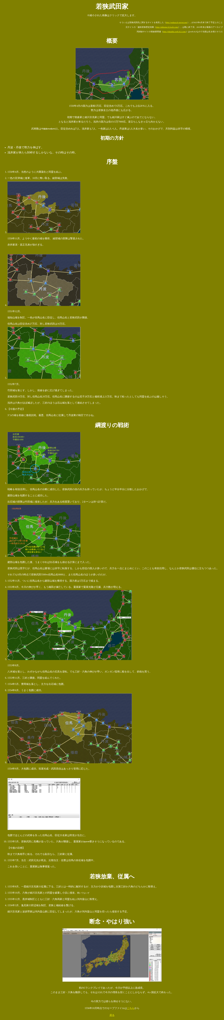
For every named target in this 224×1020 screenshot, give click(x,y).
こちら (130, 1008)
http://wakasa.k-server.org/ (176, 22)
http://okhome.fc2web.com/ (167, 27)
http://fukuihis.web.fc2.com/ (174, 31)
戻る (112, 1015)
